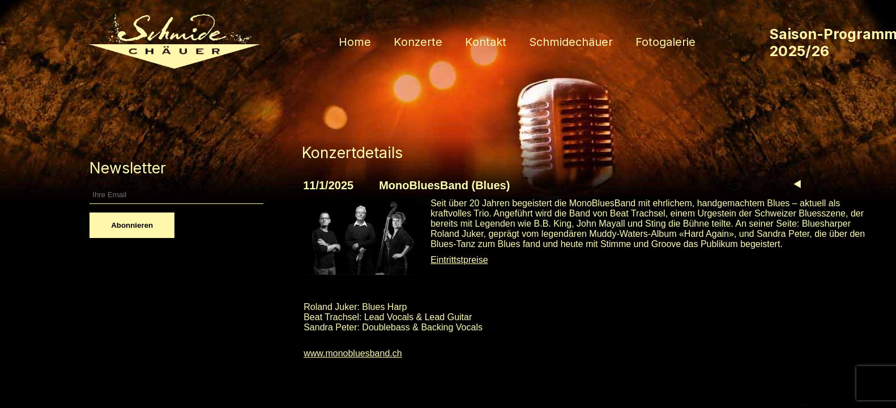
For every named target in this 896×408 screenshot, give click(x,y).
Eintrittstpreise (459, 260)
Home (355, 42)
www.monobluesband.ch (353, 353)
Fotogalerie (665, 42)
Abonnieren (132, 225)
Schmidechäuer (571, 42)
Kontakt (485, 42)
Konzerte (418, 42)
